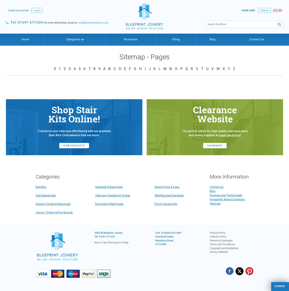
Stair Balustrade (46, 195)
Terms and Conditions (222, 244)
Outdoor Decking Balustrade (53, 204)
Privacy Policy (217, 232)
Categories (75, 39)
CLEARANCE (214, 146)
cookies (279, 286)
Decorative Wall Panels (109, 204)
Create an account (18, 10)
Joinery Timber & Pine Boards (54, 212)
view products (74, 146)
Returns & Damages (221, 240)
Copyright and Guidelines (224, 248)
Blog (212, 39)
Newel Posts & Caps (167, 187)
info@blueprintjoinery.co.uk (93, 22)
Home (25, 39)
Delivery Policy (218, 236)
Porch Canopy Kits (166, 204)
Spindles (41, 187)
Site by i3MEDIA (219, 251)
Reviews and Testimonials (226, 195)
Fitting (176, 39)
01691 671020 (107, 236)
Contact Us (256, 39)
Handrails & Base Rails (109, 187)
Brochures (130, 39)
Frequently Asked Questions (227, 199)
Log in (37, 10)
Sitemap (215, 203)
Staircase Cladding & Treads (112, 195)
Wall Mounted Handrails (169, 195)
